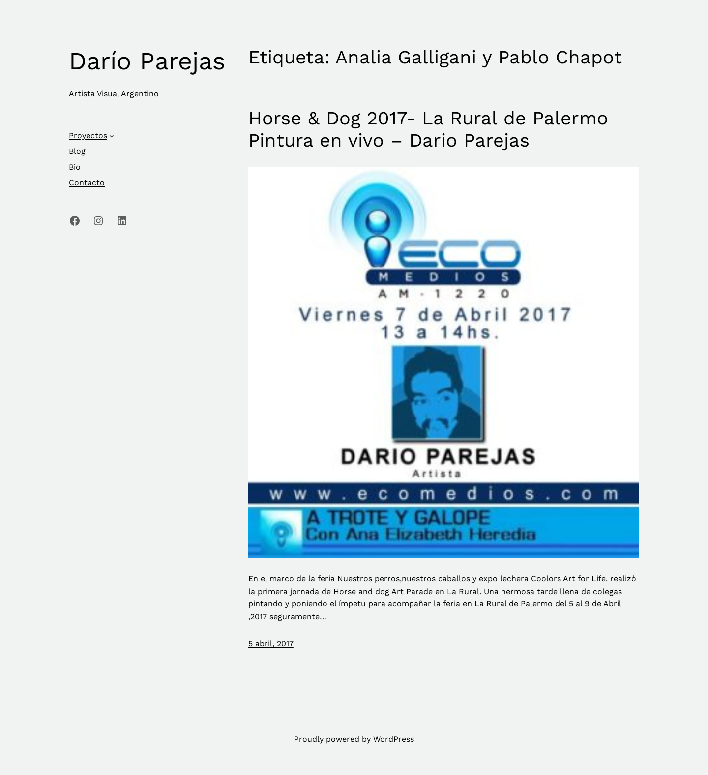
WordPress (393, 739)
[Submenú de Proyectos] (111, 135)
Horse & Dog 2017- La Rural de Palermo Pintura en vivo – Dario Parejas (428, 129)
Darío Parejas (147, 60)
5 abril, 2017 (271, 643)
